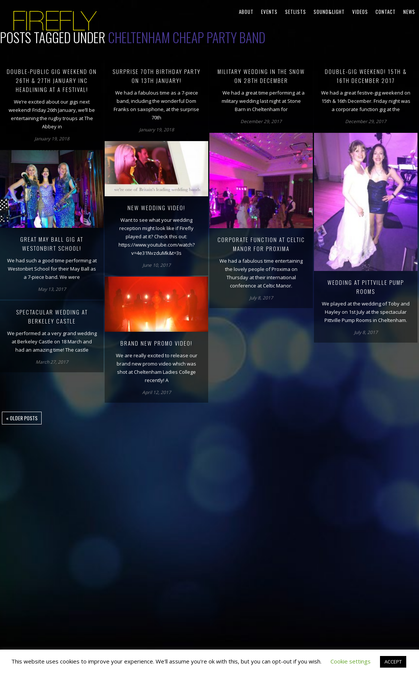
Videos (360, 11)
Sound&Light (329, 11)
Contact (385, 11)
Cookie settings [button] (350, 661)
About (246, 11)
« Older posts (22, 418)
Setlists (295, 11)
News (409, 11)
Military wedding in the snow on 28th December (261, 75)
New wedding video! (156, 207)
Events (269, 11)
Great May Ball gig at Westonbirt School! (51, 243)
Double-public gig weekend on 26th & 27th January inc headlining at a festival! (52, 80)
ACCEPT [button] (393, 661)
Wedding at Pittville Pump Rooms (365, 286)
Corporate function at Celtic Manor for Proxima (261, 244)
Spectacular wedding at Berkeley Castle (52, 316)
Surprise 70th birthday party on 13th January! (157, 75)
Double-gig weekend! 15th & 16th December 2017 (366, 75)
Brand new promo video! (156, 343)
